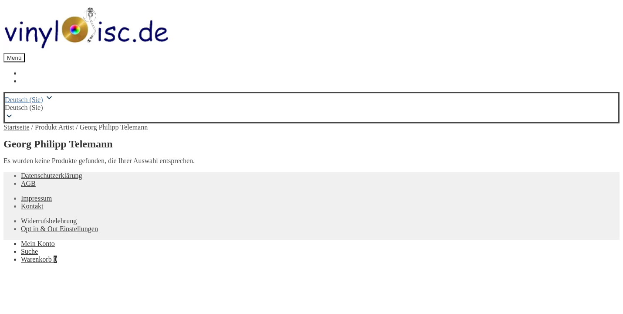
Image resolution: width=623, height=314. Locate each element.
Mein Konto (38, 243)
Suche (29, 251)
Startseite (16, 127)
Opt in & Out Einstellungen (59, 228)
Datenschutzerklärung (51, 175)
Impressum (36, 198)
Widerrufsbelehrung (49, 221)
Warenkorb (39, 259)
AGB (28, 183)
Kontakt (32, 206)
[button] (311, 108)
